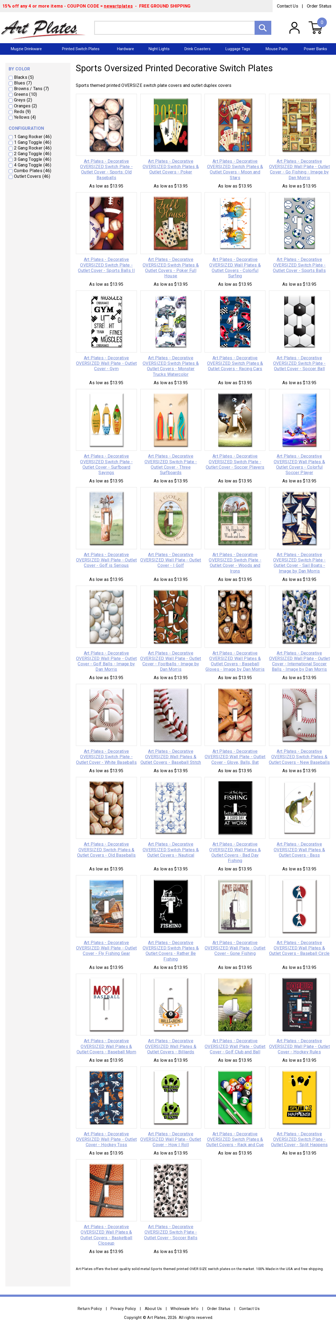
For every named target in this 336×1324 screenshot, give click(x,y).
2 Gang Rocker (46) (33, 148)
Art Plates (47, 27)
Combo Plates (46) (33, 170)
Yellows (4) (25, 117)
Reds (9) (22, 111)
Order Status (319, 6)
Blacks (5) (24, 77)
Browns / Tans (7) (31, 88)
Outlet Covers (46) (32, 176)
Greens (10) (25, 94)
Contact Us (287, 6)
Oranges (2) (25, 105)
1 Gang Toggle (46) (32, 142)
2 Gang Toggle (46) (32, 153)
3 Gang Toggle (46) (32, 159)
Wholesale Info (184, 1308)
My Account (294, 27)
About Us (153, 1308)
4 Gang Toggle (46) (32, 165)
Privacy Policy (123, 1308)
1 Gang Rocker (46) (33, 136)
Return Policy (90, 1308)
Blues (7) (23, 83)
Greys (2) (23, 100)
